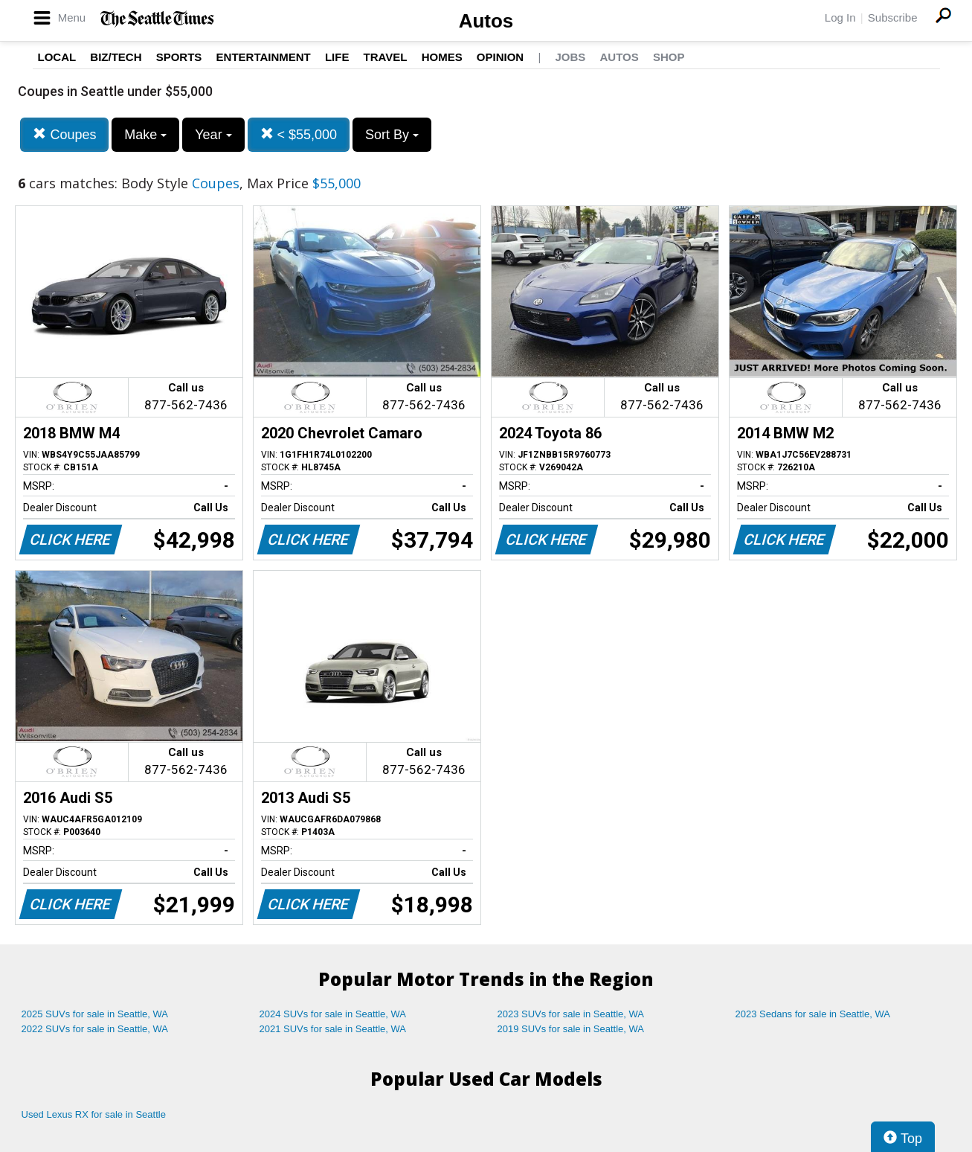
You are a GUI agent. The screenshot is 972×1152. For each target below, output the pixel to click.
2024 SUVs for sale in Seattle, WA (333, 1014)
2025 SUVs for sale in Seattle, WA (95, 1014)
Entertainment (263, 57)
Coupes (64, 134)
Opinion (500, 57)
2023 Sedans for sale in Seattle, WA (813, 1014)
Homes (442, 57)
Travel (386, 57)
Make (145, 134)
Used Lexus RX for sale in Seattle (94, 1114)
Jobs (570, 57)
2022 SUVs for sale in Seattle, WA (95, 1028)
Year (213, 134)
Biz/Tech (115, 57)
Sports (179, 57)
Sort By (392, 134)
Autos (486, 21)
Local (57, 57)
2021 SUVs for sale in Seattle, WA (333, 1028)
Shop (669, 57)
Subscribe (893, 17)
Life (337, 57)
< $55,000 (299, 134)
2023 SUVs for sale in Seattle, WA (571, 1014)
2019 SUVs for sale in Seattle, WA (571, 1028)
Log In (840, 17)
